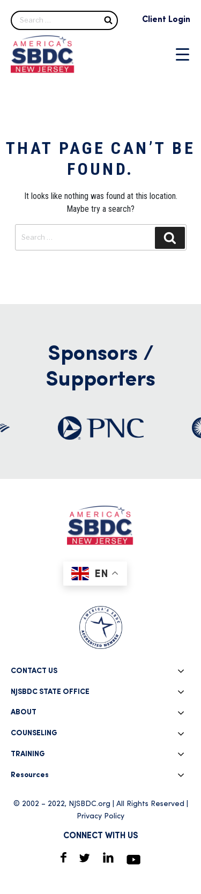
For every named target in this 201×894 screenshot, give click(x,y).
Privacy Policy (100, 816)
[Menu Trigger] (182, 54)
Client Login (166, 20)
